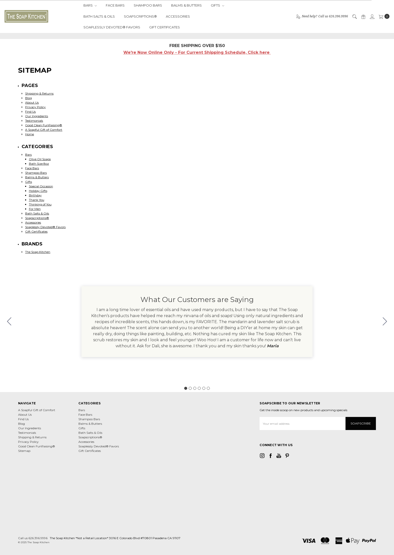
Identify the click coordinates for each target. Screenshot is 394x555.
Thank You (36, 200)
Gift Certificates (164, 27)
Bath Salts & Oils (99, 16)
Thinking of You (40, 204)
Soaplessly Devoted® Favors (111, 27)
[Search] (354, 16)
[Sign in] (372, 16)
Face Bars (115, 5)
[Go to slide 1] (185, 388)
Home (29, 134)
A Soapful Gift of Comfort (43, 130)
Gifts (217, 5)
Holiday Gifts (38, 191)
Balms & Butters (186, 5)
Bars (90, 5)
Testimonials (34, 120)
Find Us (30, 111)
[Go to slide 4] (199, 388)
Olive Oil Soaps (40, 159)
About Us (32, 102)
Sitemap (24, 451)
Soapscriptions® (140, 16)
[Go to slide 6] (9, 322)
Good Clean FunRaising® (43, 125)
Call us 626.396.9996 (32, 538)
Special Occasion (41, 186)
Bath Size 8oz (39, 163)
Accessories (178, 16)
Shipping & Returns (39, 93)
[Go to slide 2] (384, 322)
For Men (35, 209)
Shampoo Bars (148, 5)
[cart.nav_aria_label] (383, 16)
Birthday (35, 195)
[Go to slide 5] (203, 388)
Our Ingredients (36, 116)
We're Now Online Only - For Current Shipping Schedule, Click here (197, 52)
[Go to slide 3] (194, 388)
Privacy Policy (35, 107)
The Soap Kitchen (37, 252)
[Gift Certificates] (363, 16)
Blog (28, 98)
